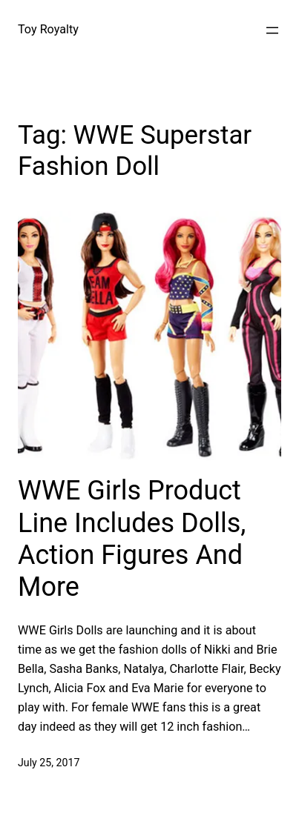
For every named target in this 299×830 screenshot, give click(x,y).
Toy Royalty (48, 29)
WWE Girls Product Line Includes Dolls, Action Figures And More (132, 538)
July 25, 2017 (48, 762)
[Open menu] (272, 30)
